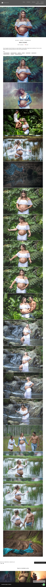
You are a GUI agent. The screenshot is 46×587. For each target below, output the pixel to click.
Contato (9, 584)
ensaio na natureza (6, 54)
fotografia (12, 54)
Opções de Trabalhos (40, 3)
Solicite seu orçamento (40, 562)
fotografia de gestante (18, 54)
